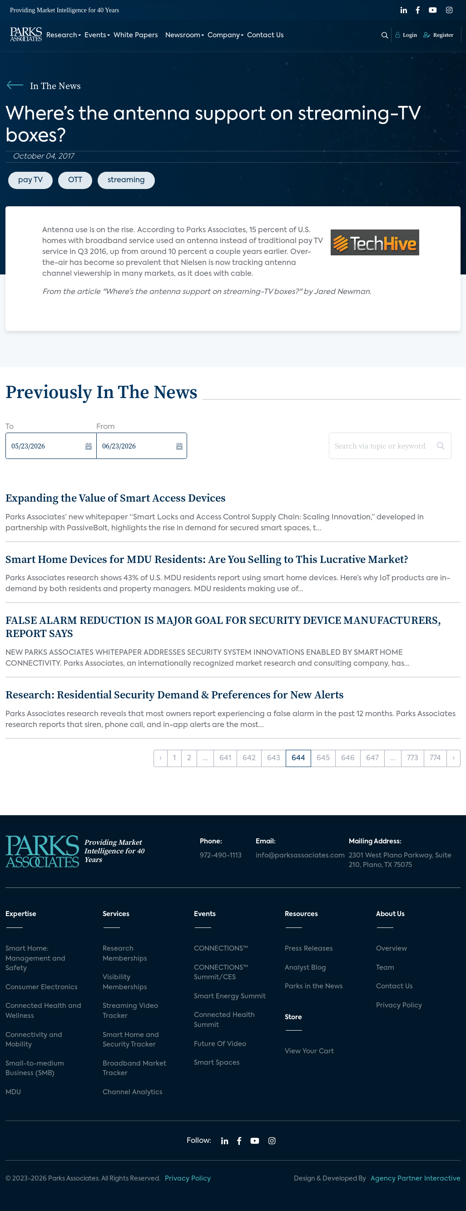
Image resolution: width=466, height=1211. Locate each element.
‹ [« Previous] (160, 758)
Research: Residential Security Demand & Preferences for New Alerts (174, 694)
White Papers (136, 35)
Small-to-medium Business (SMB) (34, 1069)
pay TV (30, 180)
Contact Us (265, 35)
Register (438, 35)
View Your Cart (309, 1051)
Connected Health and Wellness (43, 1011)
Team (385, 968)
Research (61, 35)
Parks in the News (314, 986)
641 (225, 758)
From (105, 427)
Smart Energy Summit (230, 996)
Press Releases (309, 949)
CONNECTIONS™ (221, 949)
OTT (75, 180)
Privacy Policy (399, 1005)
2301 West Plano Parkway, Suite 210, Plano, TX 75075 (400, 860)
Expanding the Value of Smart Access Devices (115, 497)
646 (348, 758)
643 (273, 758)
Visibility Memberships (125, 982)
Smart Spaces (217, 1063)
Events (95, 35)
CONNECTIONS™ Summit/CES (221, 973)
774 (435, 758)
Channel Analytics (133, 1092)
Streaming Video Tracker (130, 1011)
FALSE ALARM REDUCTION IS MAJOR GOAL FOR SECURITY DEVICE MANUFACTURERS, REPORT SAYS (223, 627)
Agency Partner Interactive (416, 1179)
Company (224, 35)
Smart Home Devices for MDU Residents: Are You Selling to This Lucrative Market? (206, 559)
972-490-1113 (221, 855)
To (9, 427)
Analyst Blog (305, 968)
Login (406, 35)
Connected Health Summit (224, 1020)
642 (249, 758)
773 (412, 758)
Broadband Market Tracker (134, 1069)
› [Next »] (453, 758)
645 (323, 758)
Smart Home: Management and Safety (35, 959)
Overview (391, 949)
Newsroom (182, 35)
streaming (126, 180)
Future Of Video (220, 1044)
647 (372, 758)
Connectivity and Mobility (33, 1040)
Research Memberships (125, 954)
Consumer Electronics (41, 987)
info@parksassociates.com (297, 855)
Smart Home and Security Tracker (131, 1040)
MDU (13, 1092)
